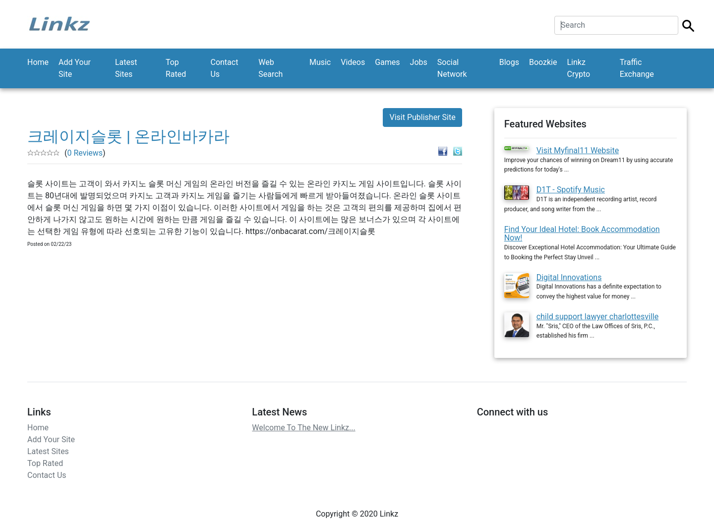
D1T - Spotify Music (570, 189)
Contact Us (224, 68)
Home (38, 62)
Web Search (270, 68)
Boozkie (543, 62)
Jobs (418, 62)
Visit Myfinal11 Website (577, 150)
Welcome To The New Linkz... (303, 427)
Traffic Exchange (637, 68)
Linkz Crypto (578, 68)
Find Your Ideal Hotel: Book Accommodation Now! (582, 234)
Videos (353, 62)
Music (320, 62)
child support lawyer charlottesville (597, 316)
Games (387, 62)
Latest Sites (126, 68)
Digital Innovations (569, 277)
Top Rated (176, 68)
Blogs (509, 62)
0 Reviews (85, 153)
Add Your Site (75, 68)
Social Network (452, 68)
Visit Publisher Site (422, 117)
